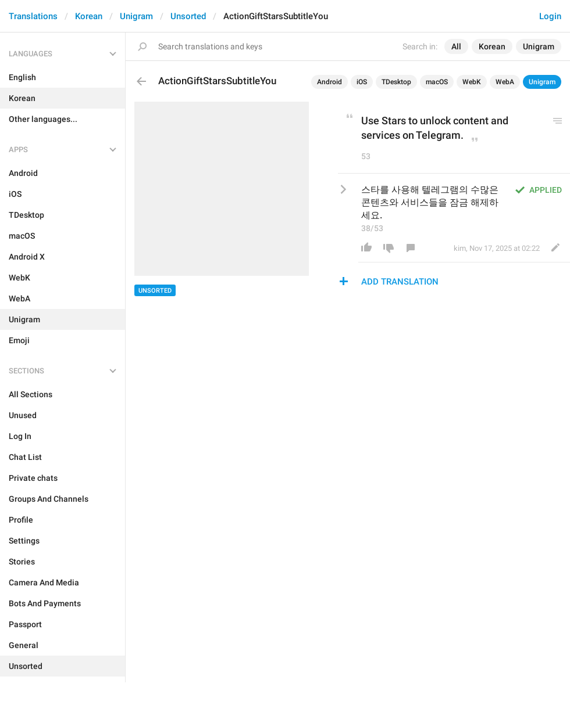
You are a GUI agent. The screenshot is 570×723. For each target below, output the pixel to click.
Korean (88, 16)
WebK (471, 82)
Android (329, 82)
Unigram (136, 16)
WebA (505, 82)
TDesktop (396, 82)
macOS (437, 82)
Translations (33, 16)
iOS (362, 82)
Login (550, 16)
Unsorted (188, 16)
